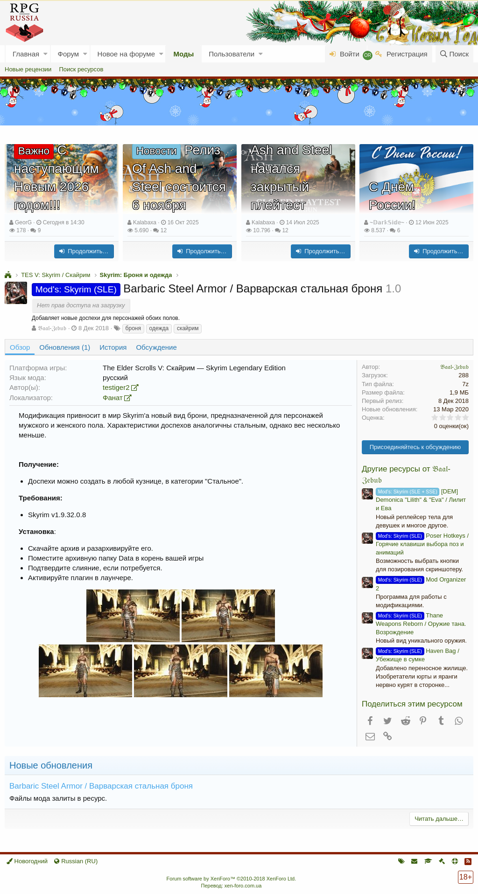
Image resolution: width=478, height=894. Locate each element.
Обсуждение (156, 347)
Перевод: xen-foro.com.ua (231, 885)
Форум (68, 54)
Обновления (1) (64, 347)
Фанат (113, 398)
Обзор (20, 347)
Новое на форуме (126, 54)
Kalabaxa (144, 222)
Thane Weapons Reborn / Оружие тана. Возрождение (421, 624)
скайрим (188, 328)
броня (133, 328)
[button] (45, 53)
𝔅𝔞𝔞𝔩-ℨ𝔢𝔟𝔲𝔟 (52, 328)
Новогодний (27, 861)
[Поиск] (454, 53)
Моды (183, 54)
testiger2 (116, 387)
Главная (26, 54)
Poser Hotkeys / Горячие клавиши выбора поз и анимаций (422, 544)
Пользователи (231, 54)
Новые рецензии (28, 69)
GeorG (23, 222)
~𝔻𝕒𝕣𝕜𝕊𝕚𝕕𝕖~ (387, 222)
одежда (159, 328)
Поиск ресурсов (81, 69)
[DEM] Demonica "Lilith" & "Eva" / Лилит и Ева (421, 500)
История (113, 347)
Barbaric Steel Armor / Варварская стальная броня (101, 786)
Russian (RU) (76, 861)
